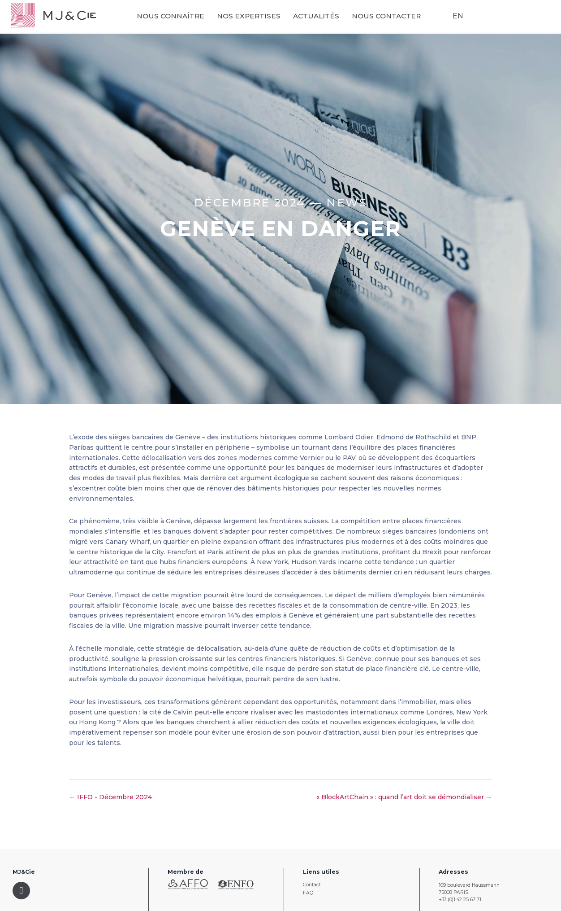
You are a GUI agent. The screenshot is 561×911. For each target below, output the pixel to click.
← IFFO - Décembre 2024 (110, 797)
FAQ (308, 893)
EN (455, 18)
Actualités (324, 18)
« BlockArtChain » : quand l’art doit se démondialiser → (404, 797)
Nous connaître (178, 18)
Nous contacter (393, 18)
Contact (312, 885)
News (346, 202)
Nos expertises (256, 18)
